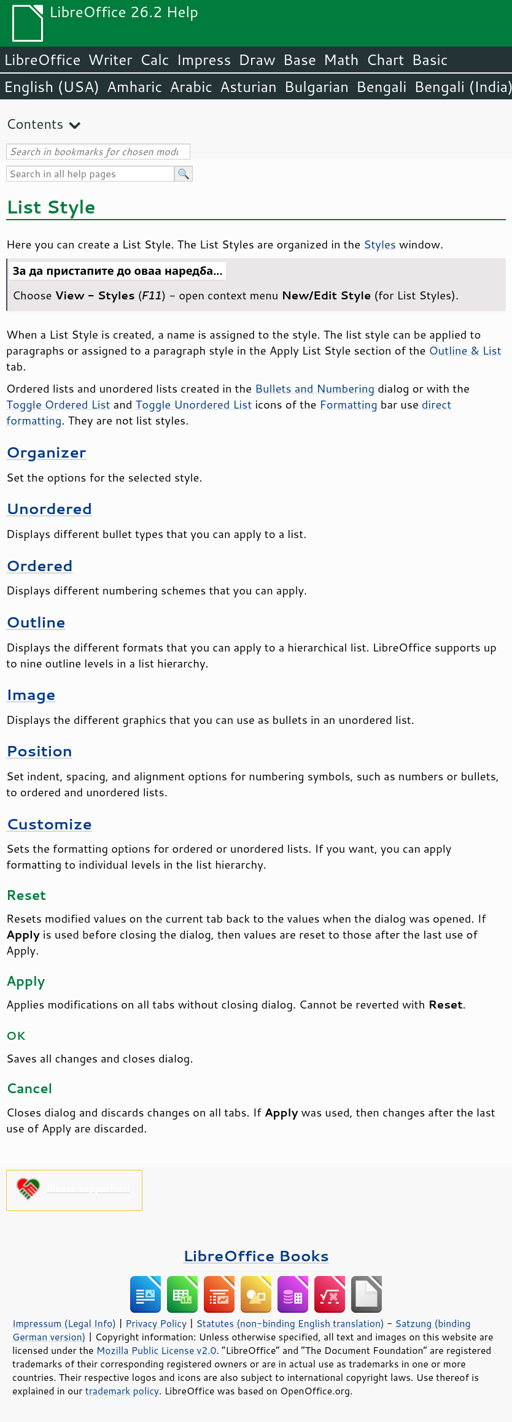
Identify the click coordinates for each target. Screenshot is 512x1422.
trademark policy (122, 1390)
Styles (379, 244)
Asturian (248, 86)
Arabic (190, 86)
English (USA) (51, 86)
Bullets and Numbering (314, 388)
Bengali (381, 86)
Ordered (39, 565)
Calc (154, 59)
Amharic (134, 86)
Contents (34, 123)
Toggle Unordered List (193, 404)
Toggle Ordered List (58, 404)
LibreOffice (42, 59)
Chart (385, 59)
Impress (204, 59)
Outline (36, 621)
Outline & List (465, 350)
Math (341, 59)
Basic (429, 59)
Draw (256, 59)
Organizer (46, 452)
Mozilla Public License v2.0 (156, 1350)
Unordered (49, 508)
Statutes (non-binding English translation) (290, 1323)
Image (30, 694)
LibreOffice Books (256, 1255)
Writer (110, 59)
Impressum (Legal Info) (64, 1323)
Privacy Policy (156, 1323)
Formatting (349, 404)
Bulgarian (316, 86)
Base (299, 59)
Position (39, 750)
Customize (49, 823)
